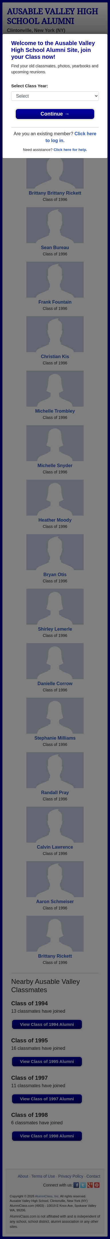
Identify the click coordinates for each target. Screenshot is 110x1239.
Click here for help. (70, 150)
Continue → (55, 114)
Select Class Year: (29, 85)
